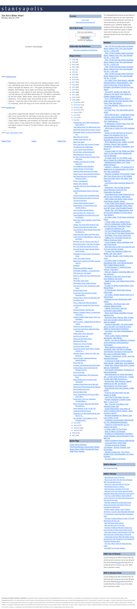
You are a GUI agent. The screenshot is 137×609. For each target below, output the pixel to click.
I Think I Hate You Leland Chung (117, 222)
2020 (73, 74)
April (75, 423)
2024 (73, 64)
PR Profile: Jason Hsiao (81, 280)
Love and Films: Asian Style (115, 443)
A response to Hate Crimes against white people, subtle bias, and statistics (119, 362)
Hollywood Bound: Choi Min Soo (83, 310)
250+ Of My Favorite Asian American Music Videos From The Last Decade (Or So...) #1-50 (118, 76)
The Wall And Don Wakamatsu (83, 147)
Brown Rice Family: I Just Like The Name (86, 244)
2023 (73, 67)
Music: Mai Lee (78, 363)
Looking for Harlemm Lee (115, 229)
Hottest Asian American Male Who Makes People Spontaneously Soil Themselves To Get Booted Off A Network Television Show (119, 539)
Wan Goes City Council (80, 137)
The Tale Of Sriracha (80, 200)
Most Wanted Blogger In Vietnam (114, 486)
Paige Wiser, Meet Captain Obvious (84, 283)
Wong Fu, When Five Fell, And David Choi (86, 275)
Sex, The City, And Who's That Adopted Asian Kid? (116, 405)
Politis (82, 449)
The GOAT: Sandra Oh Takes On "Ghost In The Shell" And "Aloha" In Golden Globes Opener (117, 94)
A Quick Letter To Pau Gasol (116, 429)
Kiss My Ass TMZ (78, 372)
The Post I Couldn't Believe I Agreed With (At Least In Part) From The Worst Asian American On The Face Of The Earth (119, 498)
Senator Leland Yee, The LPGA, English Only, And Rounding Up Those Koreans (119, 454)
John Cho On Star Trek (80, 336)
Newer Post (6, 141)
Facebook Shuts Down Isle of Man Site (85, 384)
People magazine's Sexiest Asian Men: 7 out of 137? (117, 400)
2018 (73, 79)
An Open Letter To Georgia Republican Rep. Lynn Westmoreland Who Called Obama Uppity (118, 262)
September (77, 110)
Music (20, 132)
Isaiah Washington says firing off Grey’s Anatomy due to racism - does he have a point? (118, 411)
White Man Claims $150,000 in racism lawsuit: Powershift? (119, 366)
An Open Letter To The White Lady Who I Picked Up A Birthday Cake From (119, 159)
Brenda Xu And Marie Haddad (83, 268)
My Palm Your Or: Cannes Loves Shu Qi (86, 241)
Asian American (14, 132)
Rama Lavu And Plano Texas (82, 339)
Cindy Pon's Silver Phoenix (82, 258)
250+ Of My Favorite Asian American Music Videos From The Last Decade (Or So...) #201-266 (118, 48)
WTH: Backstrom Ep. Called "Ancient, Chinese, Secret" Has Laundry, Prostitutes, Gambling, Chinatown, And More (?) (119, 145)
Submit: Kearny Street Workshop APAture (86, 174)
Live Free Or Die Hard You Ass (117, 397)
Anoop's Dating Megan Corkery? (83, 203)
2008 (73, 433)
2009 (73, 100)
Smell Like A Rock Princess (82, 411)
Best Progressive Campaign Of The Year (117, 489)
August (76, 112)
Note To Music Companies (115, 431)
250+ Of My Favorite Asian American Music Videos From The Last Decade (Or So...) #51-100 (118, 69)
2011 (73, 95)
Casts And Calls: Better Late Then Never (86, 234)
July (75, 115)
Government (89, 447)
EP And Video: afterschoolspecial (84, 152)
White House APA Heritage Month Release (87, 387)
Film (71, 447)
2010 (73, 97)
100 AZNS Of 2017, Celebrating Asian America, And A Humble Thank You (119, 116)
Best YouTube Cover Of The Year (114, 525)
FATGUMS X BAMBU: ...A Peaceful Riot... (86, 271)
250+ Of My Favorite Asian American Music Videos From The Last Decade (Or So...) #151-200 (118, 55)
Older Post (62, 141)
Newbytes (76, 265)
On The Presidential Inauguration (118, 231)
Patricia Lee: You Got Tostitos (82, 344)
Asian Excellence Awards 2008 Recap (119, 441)
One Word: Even (78, 300)
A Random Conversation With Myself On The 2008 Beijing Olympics (118, 421)
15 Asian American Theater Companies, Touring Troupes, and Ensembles (117, 447)
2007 (73, 435)
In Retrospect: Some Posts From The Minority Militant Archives (119, 125)
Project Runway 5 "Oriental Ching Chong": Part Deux (117, 268)
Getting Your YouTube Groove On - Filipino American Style (118, 239)
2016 (73, 85)
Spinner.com (11, 77)
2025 (73, 62)
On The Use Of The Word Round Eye (119, 233)
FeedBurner (89, 40)
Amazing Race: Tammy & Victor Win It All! (86, 297)
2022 (73, 69)
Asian (7, 132)
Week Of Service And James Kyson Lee (86, 198)
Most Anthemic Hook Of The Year (115, 477)
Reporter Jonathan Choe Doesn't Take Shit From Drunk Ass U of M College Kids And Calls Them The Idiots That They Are (119, 177)
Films (76, 447)
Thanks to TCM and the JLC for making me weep (116, 426)
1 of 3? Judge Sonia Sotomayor (83, 149)
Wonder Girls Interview (80, 183)
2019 (73, 77)
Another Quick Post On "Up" (82, 139)
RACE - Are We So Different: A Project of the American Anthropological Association (119, 342)
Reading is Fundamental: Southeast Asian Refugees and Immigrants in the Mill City (118, 436)
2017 (73, 82)
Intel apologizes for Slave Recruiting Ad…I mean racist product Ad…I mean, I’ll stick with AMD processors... (119, 376)
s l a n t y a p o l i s (22, 9)
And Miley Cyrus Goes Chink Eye (118, 235)
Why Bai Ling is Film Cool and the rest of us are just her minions (119, 248)
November (77, 105)
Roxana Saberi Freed (80, 290)
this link (118, 562)
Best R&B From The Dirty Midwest (115, 548)
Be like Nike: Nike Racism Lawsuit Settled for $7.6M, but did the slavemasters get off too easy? (117, 383)
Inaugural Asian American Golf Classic (85, 171)
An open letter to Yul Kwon (115, 459)
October (76, 107)
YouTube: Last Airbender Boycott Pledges (86, 365)
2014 (73, 90)
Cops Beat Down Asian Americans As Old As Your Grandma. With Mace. (119, 195)
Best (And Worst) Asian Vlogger (114, 523)
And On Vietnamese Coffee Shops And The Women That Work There (118, 225)
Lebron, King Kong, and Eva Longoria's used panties (115, 309)
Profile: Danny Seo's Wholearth (83, 333)
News (77, 449)
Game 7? (76, 278)
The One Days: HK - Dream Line (83, 213)
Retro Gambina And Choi (81, 389)
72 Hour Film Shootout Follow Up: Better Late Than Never (117, 252)
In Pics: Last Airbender (80, 181)
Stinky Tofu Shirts (78, 142)
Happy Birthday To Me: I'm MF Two (84, 408)
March (76, 425)
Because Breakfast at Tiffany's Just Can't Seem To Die (118, 416)
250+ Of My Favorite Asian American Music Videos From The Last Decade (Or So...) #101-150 (118, 62)
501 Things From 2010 (110, 468)
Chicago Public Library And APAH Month (86, 195)
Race (76, 451)
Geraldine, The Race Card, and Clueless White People (116, 305)
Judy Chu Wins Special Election (83, 210)
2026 (73, 59)
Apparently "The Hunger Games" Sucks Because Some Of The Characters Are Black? (117, 189)
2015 (73, 87)
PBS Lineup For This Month (82, 273)
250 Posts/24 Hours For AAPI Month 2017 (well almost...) (118, 120)
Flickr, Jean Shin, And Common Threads (86, 144)
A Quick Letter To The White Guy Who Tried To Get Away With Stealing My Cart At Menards (119, 153)
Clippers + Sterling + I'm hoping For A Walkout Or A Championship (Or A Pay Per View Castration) (119, 169)
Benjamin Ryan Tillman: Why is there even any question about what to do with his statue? (118, 319)
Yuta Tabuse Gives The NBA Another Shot (86, 127)
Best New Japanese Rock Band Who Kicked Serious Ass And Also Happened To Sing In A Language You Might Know (117, 505)
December (77, 102)
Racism (82, 451)
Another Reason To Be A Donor (83, 169)
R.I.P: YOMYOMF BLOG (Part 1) (118, 99)
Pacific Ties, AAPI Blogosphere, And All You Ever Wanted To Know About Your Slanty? (118, 212)
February (76, 428)
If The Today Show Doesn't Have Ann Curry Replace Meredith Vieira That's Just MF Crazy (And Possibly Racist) (119, 205)
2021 (73, 72)
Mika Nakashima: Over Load (82, 154)
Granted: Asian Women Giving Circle (85, 227)
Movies (81, 447)
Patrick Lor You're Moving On (82, 326)
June (75, 117)
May (75, 120)
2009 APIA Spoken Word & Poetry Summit (86, 129)
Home (34, 141)
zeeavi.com (10, 107)
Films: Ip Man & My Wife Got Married (85, 302)
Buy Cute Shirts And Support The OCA (85, 246)
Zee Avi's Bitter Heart (12, 15)
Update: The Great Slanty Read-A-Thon (86, 224)
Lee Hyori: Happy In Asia (81, 346)
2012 (73, 92)
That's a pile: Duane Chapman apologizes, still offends (116, 337)
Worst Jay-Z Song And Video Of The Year (117, 484)
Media (96, 447)
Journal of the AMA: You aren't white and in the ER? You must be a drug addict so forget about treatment (118, 326)
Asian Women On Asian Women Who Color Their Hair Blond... (118, 102)
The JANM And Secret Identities (83, 166)
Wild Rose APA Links (80, 341)
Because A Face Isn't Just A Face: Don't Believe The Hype (117, 277)
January (76, 430)
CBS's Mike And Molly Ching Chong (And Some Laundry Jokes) (118, 200)
